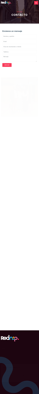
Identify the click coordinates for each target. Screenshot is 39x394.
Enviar (7, 65)
